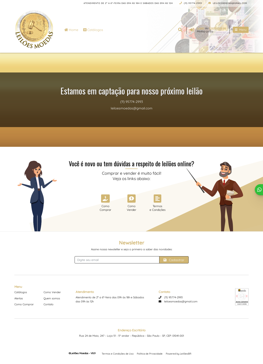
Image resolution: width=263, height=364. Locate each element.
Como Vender (52, 292)
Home (71, 30)
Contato (48, 304)
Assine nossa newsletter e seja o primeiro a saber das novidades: (131, 249)
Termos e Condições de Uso (118, 353)
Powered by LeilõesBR (178, 353)
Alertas (18, 298)
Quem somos (52, 298)
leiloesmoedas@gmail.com (227, 3)
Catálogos (93, 30)
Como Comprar (24, 304)
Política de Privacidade (150, 353)
